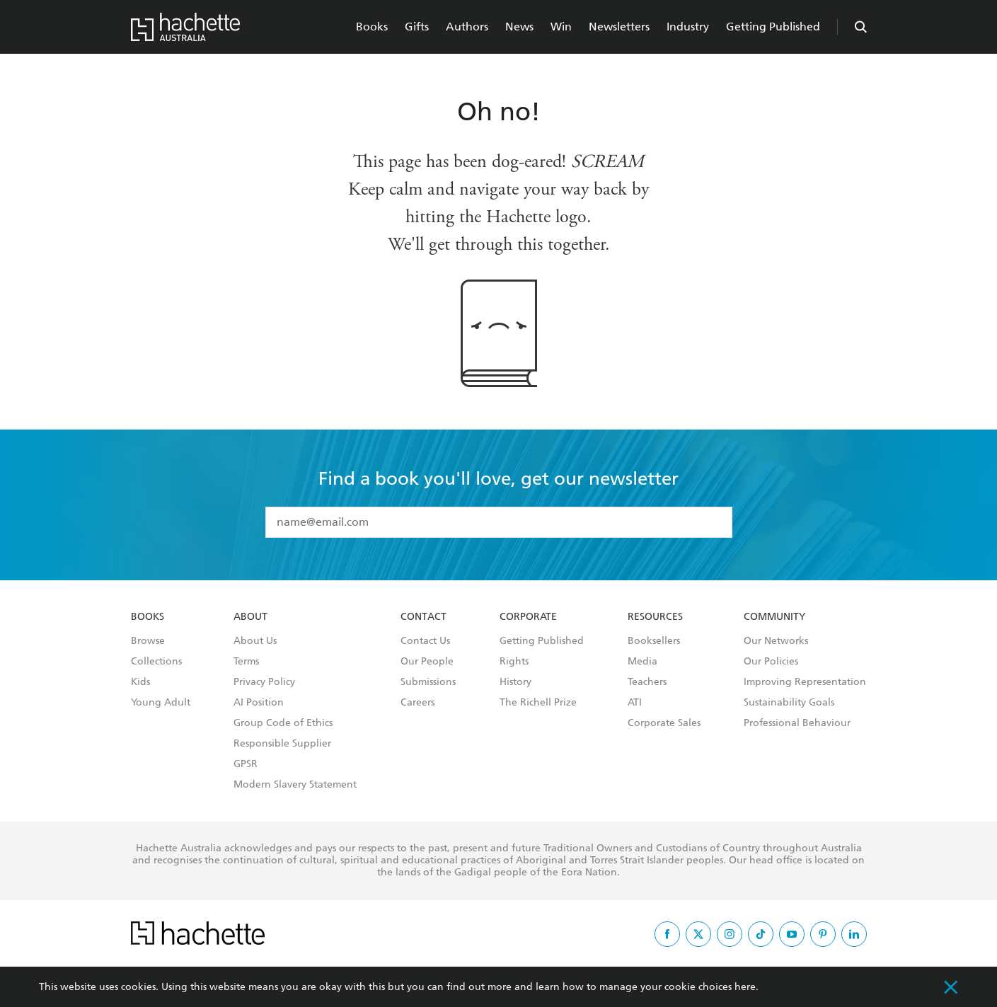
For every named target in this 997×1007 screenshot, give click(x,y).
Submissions (428, 682)
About (250, 617)
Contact (423, 617)
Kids (140, 682)
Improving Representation (805, 682)
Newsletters (619, 26)
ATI (635, 703)
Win (561, 26)
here (745, 987)
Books (372, 26)
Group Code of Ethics (283, 723)
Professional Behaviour (797, 723)
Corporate (528, 617)
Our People (427, 662)
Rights (514, 662)
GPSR (246, 764)
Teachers (647, 682)
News (519, 26)
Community (774, 617)
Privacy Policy (264, 682)
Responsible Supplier (282, 744)
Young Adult (160, 703)
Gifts (417, 26)
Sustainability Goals (789, 703)
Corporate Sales (664, 723)
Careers (417, 703)
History (515, 682)
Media (642, 662)
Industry (688, 26)
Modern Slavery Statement (295, 785)
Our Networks (776, 641)
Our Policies (771, 662)
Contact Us (425, 641)
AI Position (259, 703)
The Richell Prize (538, 703)
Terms (246, 662)
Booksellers (654, 641)
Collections (156, 662)
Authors (467, 26)
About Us (255, 641)
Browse (148, 641)
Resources (655, 617)
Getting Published (773, 26)
